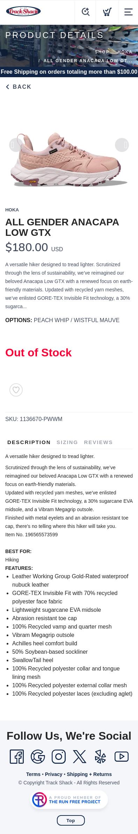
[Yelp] (100, 756)
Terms (33, 774)
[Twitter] (79, 756)
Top (70, 820)
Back (18, 87)
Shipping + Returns (89, 774)
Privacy (54, 774)
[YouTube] (121, 756)
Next (122, 149)
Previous (16, 149)
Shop (102, 52)
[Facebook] (16, 756)
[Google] (37, 756)
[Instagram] (58, 756)
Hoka (125, 52)
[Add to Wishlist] (16, 390)
